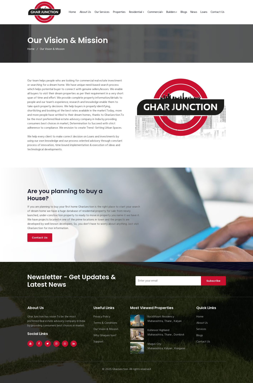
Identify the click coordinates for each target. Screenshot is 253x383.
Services (201, 329)
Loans (203, 12)
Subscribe (213, 280)
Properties (119, 12)
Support (98, 341)
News (193, 12)
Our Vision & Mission (106, 329)
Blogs (184, 12)
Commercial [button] (155, 12)
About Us (85, 12)
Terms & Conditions (105, 323)
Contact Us (217, 12)
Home (72, 12)
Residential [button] (136, 12)
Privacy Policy (102, 316)
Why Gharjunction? (105, 335)
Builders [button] (171, 12)
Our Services (102, 12)
